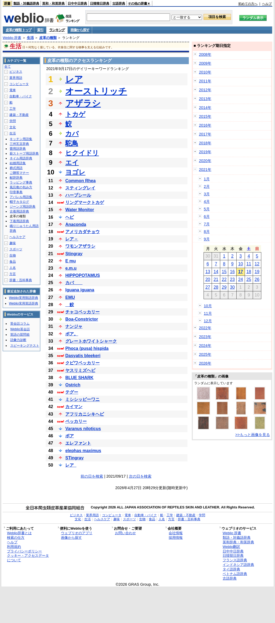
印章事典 (16, 192)
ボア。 (71, 334)
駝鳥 (71, 143)
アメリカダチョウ (82, 231)
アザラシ (83, 103)
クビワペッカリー (82, 363)
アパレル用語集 (21, 197)
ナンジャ (73, 326)
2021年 (205, 169)
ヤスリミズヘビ (80, 370)
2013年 (205, 99)
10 (240, 264)
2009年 (205, 63)
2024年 (205, 345)
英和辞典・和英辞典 (238, 542)
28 (216, 287)
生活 (30, 38)
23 (232, 279)
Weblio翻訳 (231, 547)
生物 (12, 255)
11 (248, 264)
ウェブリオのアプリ (76, 533)
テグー (71, 392)
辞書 (7, 3)
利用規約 (14, 547)
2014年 (205, 107)
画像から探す (79, 30)
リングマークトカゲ (84, 202)
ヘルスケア (17, 237)
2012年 (205, 90)
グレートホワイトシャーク (91, 341)
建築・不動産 (19, 115)
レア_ (70, 465)
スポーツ (15, 249)
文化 (12, 127)
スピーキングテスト (24, 345)
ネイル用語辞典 (21, 158)
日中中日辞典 (77, 3)
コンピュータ (19, 84)
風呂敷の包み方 (21, 187)
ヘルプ (267, 4)
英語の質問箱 (20, 334)
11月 (208, 313)
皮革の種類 (48, 38)
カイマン (73, 406)
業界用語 (15, 78)
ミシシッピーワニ (82, 399)
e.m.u (71, 268)
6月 (207, 216)
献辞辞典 (16, 177)
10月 (208, 306)
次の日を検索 (140, 476)
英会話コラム (20, 323)
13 (207, 271)
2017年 (205, 134)
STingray (74, 458)
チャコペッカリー (82, 312)
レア (74, 79)
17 (240, 271)
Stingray (73, 253)
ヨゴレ (75, 172)
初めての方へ (248, 4)
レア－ (71, 239)
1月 (207, 179)
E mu (70, 261)
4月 (207, 201)
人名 (12, 268)
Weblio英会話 (20, 329)
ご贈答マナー (19, 173)
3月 (207, 194)
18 (248, 271)
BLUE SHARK (79, 377)
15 (224, 271)
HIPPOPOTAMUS (82, 275)
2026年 (205, 363)
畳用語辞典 (18, 149)
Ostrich (72, 385)
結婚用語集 (18, 163)
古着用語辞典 (19, 211)
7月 (207, 224)
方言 (12, 274)
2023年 (205, 337)
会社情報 (176, 533)
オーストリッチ (96, 91)
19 (257, 271)
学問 (12, 121)
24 (240, 279)
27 (207, 287)
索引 (40, 30)
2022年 (205, 328)
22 (224, 279)
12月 (208, 321)
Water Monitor (79, 209)
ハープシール (78, 195)
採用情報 (176, 538)
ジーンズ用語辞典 (22, 206)
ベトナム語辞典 (235, 574)
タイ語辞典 (231, 569)
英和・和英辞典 (53, 3)
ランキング (57, 30)
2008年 (205, 54)
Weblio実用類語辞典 (23, 298)
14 (216, 271)
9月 (207, 239)
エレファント (78, 443)
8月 (207, 231)
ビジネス (15, 72)
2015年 (205, 116)
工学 (12, 109)
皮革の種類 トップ (18, 30)
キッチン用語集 (21, 139)
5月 (207, 209)
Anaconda (75, 224)
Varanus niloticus (83, 428)
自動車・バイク (20, 96)
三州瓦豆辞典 (19, 144)
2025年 (205, 354)
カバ (72, 133)
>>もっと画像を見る (252, 435)
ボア (69, 436)
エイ (72, 162)
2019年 (205, 152)
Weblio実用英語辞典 (23, 303)
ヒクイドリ (82, 152)
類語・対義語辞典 (26, 3)
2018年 (205, 143)
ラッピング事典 (21, 182)
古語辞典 (118, 3)
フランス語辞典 (235, 560)
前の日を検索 (92, 476)
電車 (12, 90)
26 (257, 279)
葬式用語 (16, 168)
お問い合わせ (125, 533)
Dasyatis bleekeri (82, 355)
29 (224, 287)
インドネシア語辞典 (238, 565)
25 (248, 279)
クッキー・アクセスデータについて (28, 558)
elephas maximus (83, 450)
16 (232, 271)
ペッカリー (76, 421)
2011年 (205, 81)
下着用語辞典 (19, 221)
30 (232, 287)
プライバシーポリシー (24, 551)
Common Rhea (80, 180)
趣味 (12, 243)
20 (207, 279)
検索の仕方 (15, 538)
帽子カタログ (19, 202)
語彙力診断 (18, 340)
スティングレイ (80, 188)
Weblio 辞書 (12, 38)
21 (216, 279)
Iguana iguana (79, 290)
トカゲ (75, 114)
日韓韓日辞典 (99, 3)
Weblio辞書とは (19, 533)
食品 (12, 261)
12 (257, 264)
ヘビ (69, 217)
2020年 (205, 161)
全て (7, 66)
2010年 (205, 72)
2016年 (205, 125)
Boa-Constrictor (81, 319)
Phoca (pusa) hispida (86, 348)
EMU (70, 297)
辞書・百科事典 (20, 280)
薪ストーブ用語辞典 (24, 153)
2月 (207, 186)
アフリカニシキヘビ (84, 414)
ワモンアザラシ (80, 246)
